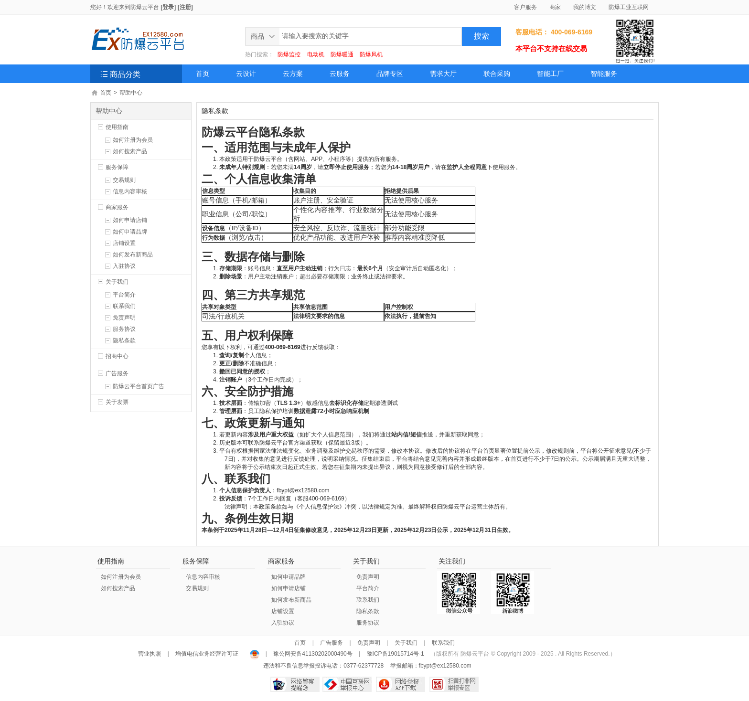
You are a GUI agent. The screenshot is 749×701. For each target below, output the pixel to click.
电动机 (315, 54)
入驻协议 (124, 266)
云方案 (293, 73)
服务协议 (124, 329)
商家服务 (117, 207)
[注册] (185, 7)
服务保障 (117, 167)
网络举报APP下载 (400, 684)
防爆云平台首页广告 (138, 386)
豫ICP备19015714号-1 (395, 653)
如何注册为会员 (133, 140)
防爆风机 (371, 54)
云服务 (340, 73)
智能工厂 (550, 73)
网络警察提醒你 (295, 684)
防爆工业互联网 (629, 7)
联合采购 (496, 73)
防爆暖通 (342, 54)
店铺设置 (124, 243)
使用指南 (117, 127)
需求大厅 (443, 73)
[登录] (168, 7)
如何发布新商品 (133, 254)
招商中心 (117, 356)
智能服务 (603, 73)
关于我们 (117, 281)
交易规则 (124, 180)
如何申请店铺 (130, 220)
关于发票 (117, 402)
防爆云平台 (144, 7)
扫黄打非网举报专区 (454, 684)
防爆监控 (289, 54)
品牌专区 (389, 73)
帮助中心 (130, 92)
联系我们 (124, 306)
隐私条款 (124, 340)
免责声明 (124, 317)
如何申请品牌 (130, 231)
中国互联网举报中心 (347, 684)
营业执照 (150, 653)
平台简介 (124, 294)
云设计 (246, 73)
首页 (202, 73)
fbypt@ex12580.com (445, 665)
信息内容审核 (130, 191)
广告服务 (117, 373)
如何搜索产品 (130, 151)
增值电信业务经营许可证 (207, 653)
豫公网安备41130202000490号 (313, 653)
